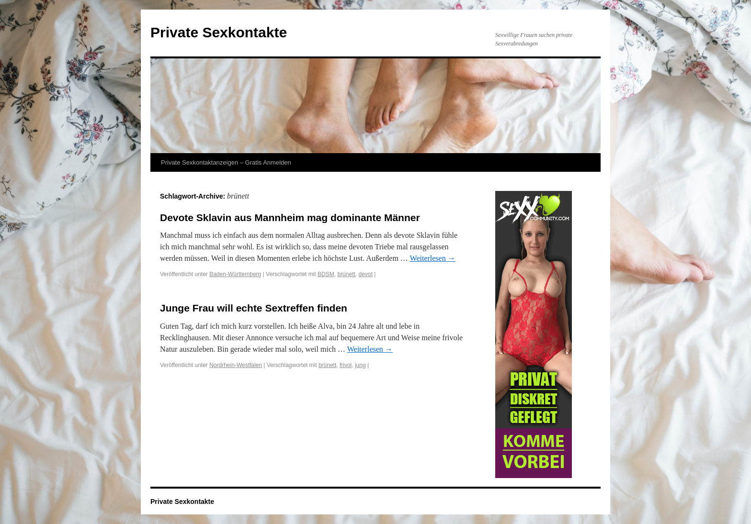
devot (365, 274)
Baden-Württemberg (235, 274)
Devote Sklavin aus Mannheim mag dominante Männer (290, 217)
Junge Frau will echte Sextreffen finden (253, 307)
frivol (346, 365)
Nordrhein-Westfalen (235, 365)
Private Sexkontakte (218, 32)
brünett (346, 274)
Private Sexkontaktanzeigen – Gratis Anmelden (226, 162)
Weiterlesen (432, 258)
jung (360, 365)
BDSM (326, 274)
